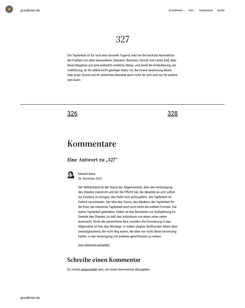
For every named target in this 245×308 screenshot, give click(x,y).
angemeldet (89, 269)
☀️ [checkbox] (9, 9)
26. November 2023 (90, 178)
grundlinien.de (30, 10)
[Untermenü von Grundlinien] (184, 10)
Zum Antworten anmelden (94, 245)
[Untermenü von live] (194, 10)
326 (72, 113)
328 (172, 113)
